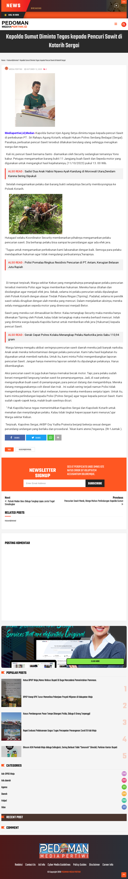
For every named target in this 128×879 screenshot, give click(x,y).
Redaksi (19, 865)
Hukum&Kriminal (25, 449)
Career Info (107, 865)
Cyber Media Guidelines (59, 865)
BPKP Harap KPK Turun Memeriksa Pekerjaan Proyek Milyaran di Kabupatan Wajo (58, 697)
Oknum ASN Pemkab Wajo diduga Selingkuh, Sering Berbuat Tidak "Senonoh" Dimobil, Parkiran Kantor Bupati (70, 747)
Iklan (3, 807)
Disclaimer (94, 865)
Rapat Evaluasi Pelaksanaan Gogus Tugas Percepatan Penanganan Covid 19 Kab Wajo (59, 731)
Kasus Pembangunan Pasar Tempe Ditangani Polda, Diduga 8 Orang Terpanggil (56, 714)
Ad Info (41, 865)
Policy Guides (79, 865)
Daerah (4, 794)
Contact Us (30, 865)
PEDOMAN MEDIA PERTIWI (71, 872)
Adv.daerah (6, 781)
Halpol (4, 801)
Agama (4, 787)
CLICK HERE (95, 661)
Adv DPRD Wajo (8, 774)
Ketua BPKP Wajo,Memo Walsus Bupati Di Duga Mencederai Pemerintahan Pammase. (59, 680)
